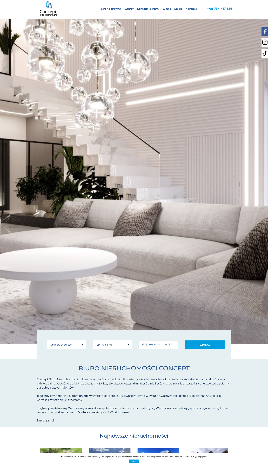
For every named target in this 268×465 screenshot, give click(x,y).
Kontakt (191, 8)
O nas (167, 8)
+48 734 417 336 (219, 9)
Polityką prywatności (123, 457)
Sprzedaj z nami (148, 8)
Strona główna (111, 8)
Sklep (178, 8)
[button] (239, 185)
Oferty (129, 8)
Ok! (134, 461)
